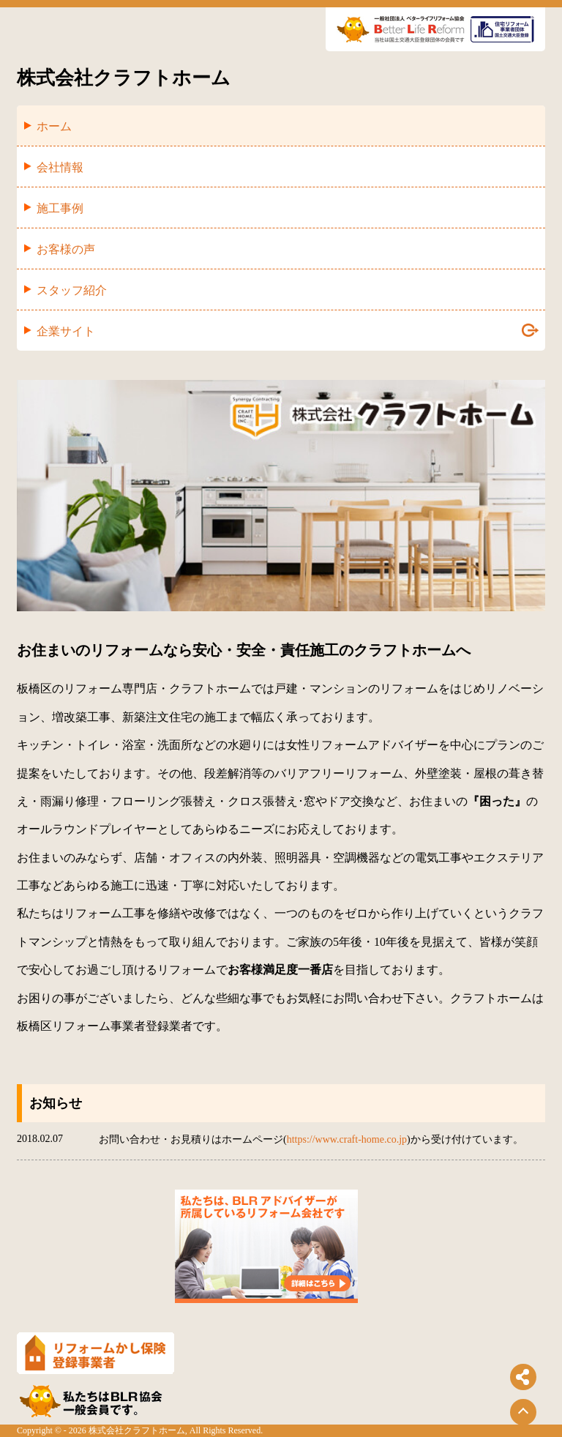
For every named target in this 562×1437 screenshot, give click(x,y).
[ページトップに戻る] (523, 1412)
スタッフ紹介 (72, 290)
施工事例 (60, 208)
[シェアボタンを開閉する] (523, 1377)
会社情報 (60, 167)
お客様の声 (66, 249)
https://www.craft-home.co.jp (347, 1139)
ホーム (54, 126)
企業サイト (288, 330)
